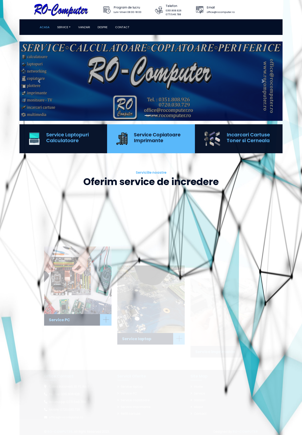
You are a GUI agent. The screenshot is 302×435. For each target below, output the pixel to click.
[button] (39, 85)
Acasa (44, 27)
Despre (102, 27)
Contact (122, 27)
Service (62, 27)
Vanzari (84, 27)
